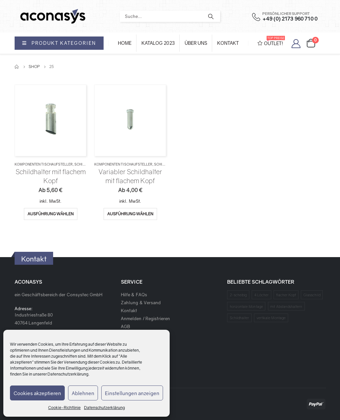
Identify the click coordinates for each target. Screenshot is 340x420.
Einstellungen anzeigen (132, 393)
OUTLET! (271, 41)
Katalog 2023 (158, 43)
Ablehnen (83, 393)
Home (124, 43)
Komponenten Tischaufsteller (44, 164)
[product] (50, 120)
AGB (125, 326)
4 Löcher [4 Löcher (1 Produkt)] (261, 295)
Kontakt (228, 43)
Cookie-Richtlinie (64, 407)
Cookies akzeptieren (37, 393)
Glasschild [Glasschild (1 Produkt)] (311, 295)
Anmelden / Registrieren (145, 318)
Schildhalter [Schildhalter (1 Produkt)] (239, 317)
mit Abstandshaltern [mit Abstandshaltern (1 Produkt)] (286, 306)
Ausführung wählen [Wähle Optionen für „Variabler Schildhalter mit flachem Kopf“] (130, 213)
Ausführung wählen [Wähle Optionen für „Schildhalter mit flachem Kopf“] (51, 213)
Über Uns (196, 43)
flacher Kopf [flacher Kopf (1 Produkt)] (286, 295)
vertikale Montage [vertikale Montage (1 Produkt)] (271, 317)
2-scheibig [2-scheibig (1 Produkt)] (238, 295)
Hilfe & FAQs (134, 294)
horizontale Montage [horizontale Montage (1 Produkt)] (246, 306)
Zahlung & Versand (141, 302)
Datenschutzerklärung (67, 374)
